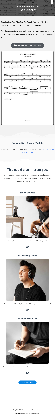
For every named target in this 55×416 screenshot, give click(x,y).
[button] (27, 45)
